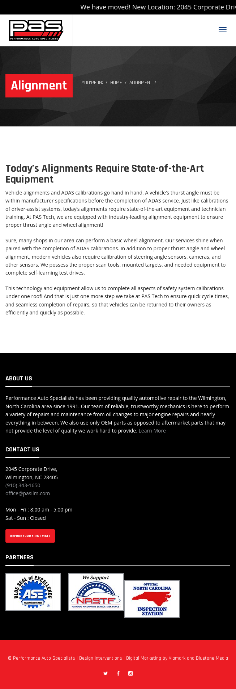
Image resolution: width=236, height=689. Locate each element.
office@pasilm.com (27, 493)
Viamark (177, 658)
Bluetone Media (212, 658)
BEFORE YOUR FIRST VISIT (30, 536)
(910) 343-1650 (22, 485)
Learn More (152, 430)
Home (116, 82)
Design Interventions (100, 658)
